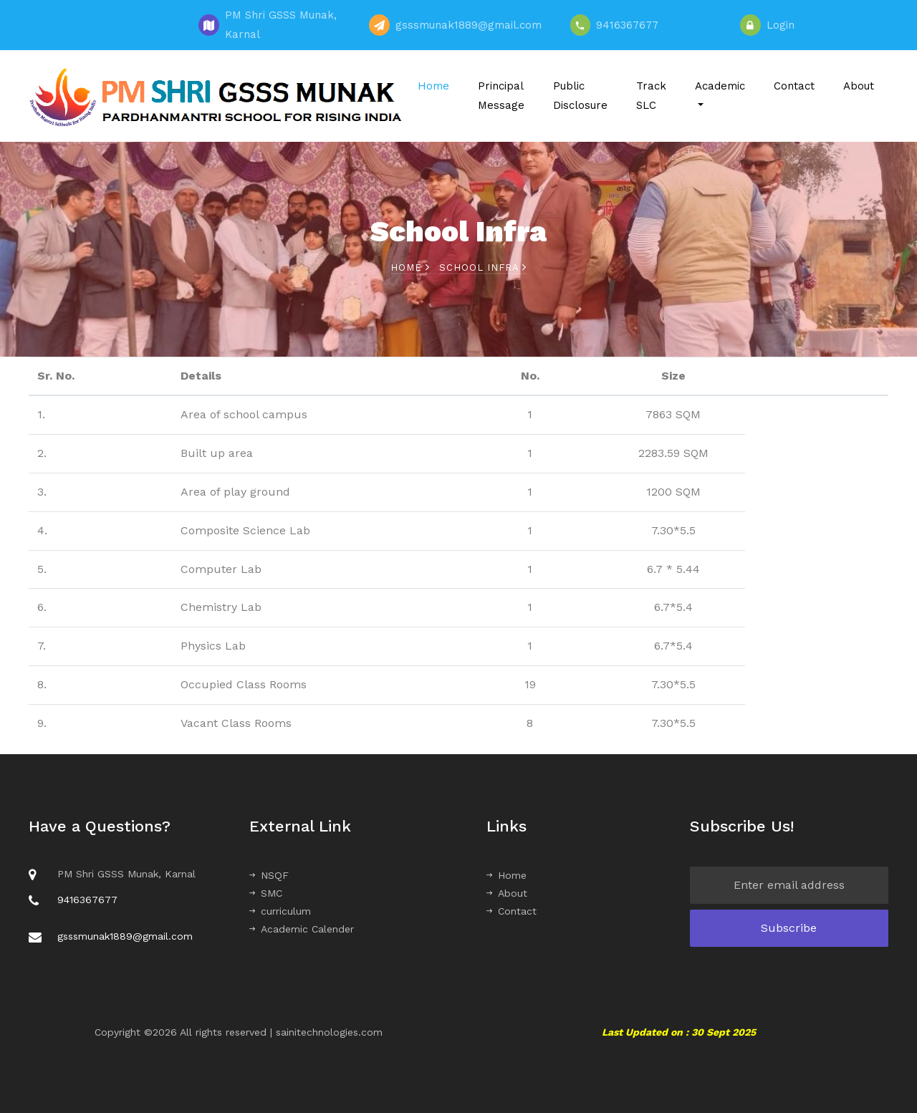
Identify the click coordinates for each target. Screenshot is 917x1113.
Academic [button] (720, 86)
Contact (794, 86)
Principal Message (501, 96)
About (858, 86)
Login (780, 25)
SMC (265, 893)
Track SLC (651, 96)
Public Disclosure (580, 96)
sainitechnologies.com (329, 1032)
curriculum (280, 911)
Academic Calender (301, 929)
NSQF (269, 875)
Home (433, 86)
